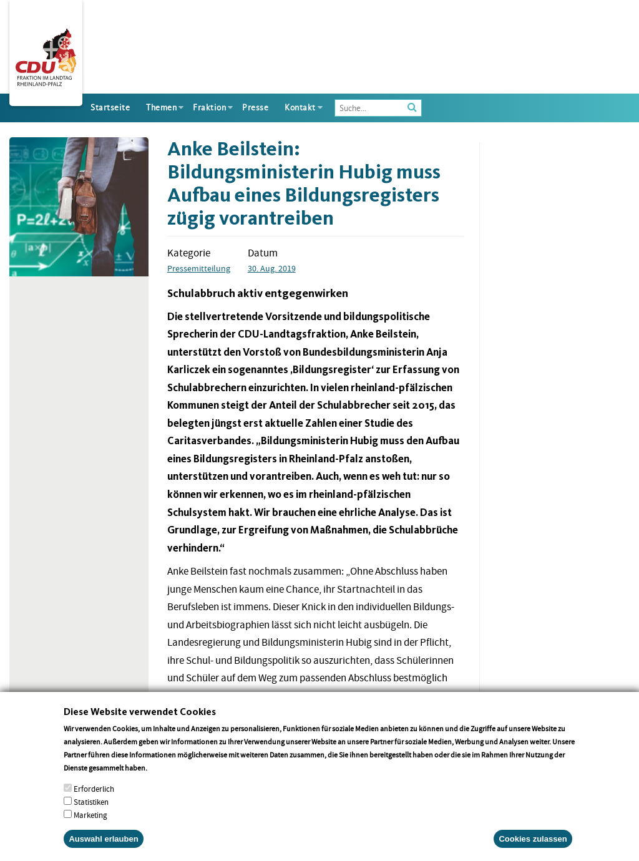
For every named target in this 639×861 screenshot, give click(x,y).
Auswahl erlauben (103, 851)
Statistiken (91, 814)
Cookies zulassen (533, 851)
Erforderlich (94, 801)
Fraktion (209, 107)
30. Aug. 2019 (272, 268)
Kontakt (300, 107)
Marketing (90, 827)
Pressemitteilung (198, 268)
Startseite (110, 107)
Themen (161, 107)
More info (165, 780)
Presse (255, 107)
